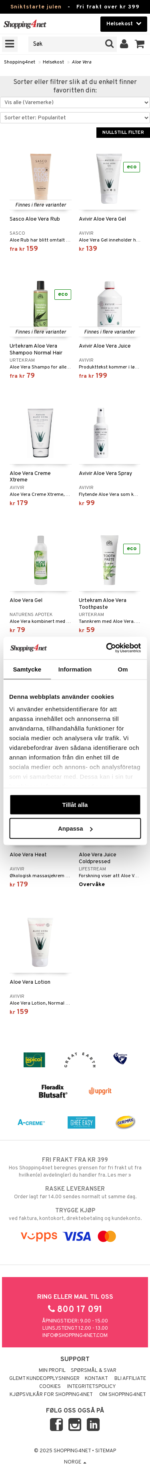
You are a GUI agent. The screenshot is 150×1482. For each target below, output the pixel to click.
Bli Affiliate (130, 1379)
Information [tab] (75, 668)
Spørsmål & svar (93, 1370)
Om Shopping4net (122, 1395)
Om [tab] (123, 668)
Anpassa (75, 828)
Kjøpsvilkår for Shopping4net (51, 1395)
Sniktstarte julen (36, 7)
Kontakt (96, 1379)
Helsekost (53, 62)
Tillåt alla (75, 804)
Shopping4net (19, 62)
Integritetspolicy (91, 1387)
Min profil (52, 1370)
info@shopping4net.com (75, 1336)
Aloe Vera (81, 62)
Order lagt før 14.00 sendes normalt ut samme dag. (75, 1192)
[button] (140, 44)
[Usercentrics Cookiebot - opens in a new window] (107, 648)
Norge (75, 1462)
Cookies (50, 1387)
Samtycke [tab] (27, 668)
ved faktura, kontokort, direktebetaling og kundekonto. (75, 1214)
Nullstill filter (123, 132)
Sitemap (105, 1451)
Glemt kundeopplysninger (44, 1379)
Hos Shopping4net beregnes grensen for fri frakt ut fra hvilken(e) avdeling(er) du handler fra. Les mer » (75, 1167)
